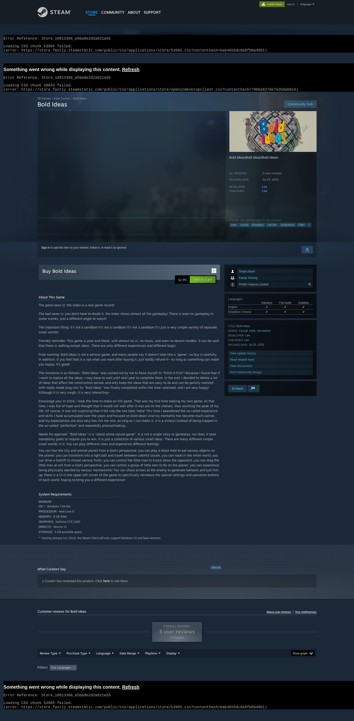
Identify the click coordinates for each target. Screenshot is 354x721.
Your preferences (306, 617)
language (305, 4)
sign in (291, 4)
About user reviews (279, 617)
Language (103, 659)
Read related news (242, 365)
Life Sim (272, 230)
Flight (301, 230)
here (106, 586)
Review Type (48, 659)
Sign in (45, 253)
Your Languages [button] (61, 673)
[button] (203, 285)
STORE (92, 12)
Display (171, 659)
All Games (44, 104)
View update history (243, 359)
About (134, 12)
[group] (177, 673)
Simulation (258, 230)
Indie (234, 230)
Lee (264, 192)
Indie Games (62, 104)
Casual (244, 230)
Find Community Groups (246, 377)
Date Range (128, 659)
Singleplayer (288, 230)
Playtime (151, 659)
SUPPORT (152, 12)
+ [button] (309, 230)
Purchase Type (77, 659)
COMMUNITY (112, 12)
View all (215, 573)
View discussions (241, 371)
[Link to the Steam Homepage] (54, 16)
